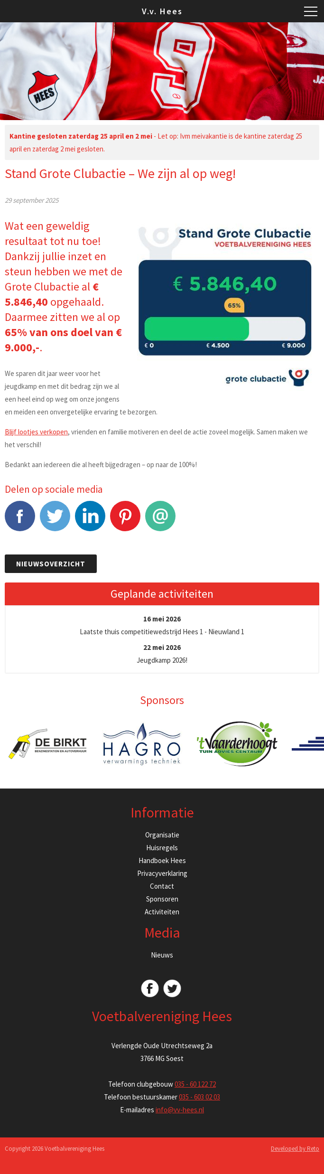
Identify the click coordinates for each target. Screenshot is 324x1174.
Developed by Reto (295, 1149)
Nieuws (162, 954)
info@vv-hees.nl (180, 1109)
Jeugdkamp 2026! (162, 654)
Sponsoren (162, 898)
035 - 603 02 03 (199, 1096)
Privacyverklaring (162, 873)
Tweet (55, 521)
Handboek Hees (162, 860)
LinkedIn (90, 521)
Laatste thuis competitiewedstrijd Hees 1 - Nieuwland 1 (162, 625)
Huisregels (162, 847)
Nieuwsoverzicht (50, 563)
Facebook (20, 521)
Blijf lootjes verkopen (36, 431)
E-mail (160, 521)
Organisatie (162, 834)
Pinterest (125, 521)
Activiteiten (162, 911)
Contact (162, 886)
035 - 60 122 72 (195, 1084)
